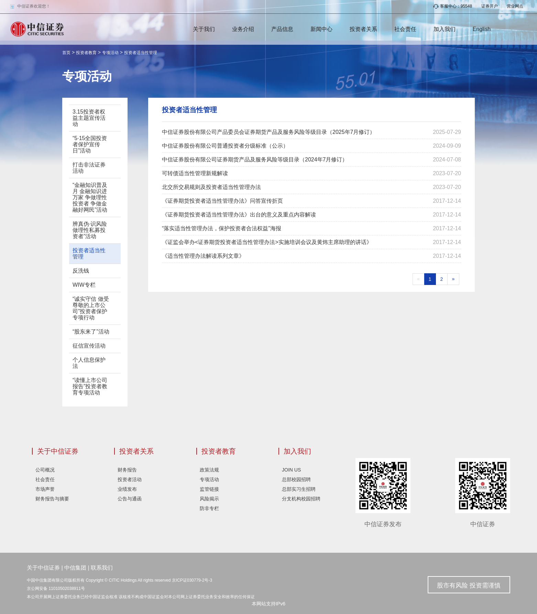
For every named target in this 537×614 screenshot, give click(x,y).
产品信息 (282, 29)
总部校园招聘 (296, 479)
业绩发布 (127, 489)
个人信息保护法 (89, 363)
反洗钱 (81, 271)
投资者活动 (130, 479)
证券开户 (489, 6)
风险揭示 (209, 498)
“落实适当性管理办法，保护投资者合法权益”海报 (221, 228)
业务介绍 (243, 29)
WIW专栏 (84, 285)
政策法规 (209, 470)
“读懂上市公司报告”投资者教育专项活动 (90, 386)
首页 (66, 52)
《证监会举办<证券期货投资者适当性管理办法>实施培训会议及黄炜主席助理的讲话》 (267, 242)
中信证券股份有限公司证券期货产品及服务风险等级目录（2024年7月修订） (255, 159)
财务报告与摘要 (52, 498)
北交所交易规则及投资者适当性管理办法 (211, 187)
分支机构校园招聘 (301, 498)
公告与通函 (130, 498)
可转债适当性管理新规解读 (195, 173)
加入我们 (445, 29)
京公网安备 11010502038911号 (56, 588)
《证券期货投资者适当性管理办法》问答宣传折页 (222, 201)
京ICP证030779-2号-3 (192, 580)
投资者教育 (86, 52)
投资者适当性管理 (140, 52)
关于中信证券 (57, 451)
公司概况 (45, 470)
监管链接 (209, 489)
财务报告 (127, 470)
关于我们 (204, 29)
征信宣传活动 (89, 346)
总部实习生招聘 (299, 489)
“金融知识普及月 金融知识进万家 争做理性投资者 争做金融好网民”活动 (90, 197)
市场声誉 (45, 489)
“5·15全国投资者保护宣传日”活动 (90, 144)
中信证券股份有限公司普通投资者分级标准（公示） (225, 146)
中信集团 (75, 568)
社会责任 (405, 29)
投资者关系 (363, 29)
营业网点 (515, 6)
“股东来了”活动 (91, 332)
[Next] (453, 279)
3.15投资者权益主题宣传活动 (89, 118)
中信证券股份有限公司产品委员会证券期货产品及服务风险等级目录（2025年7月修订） (268, 132)
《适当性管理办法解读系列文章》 (203, 256)
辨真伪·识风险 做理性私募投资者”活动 (90, 230)
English (482, 29)
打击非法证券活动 (89, 168)
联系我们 (102, 568)
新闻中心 (321, 29)
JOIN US (291, 470)
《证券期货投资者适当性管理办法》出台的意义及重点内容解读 (239, 215)
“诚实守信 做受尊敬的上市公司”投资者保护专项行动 (91, 308)
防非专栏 (209, 508)
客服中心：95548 (453, 6)
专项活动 (110, 52)
